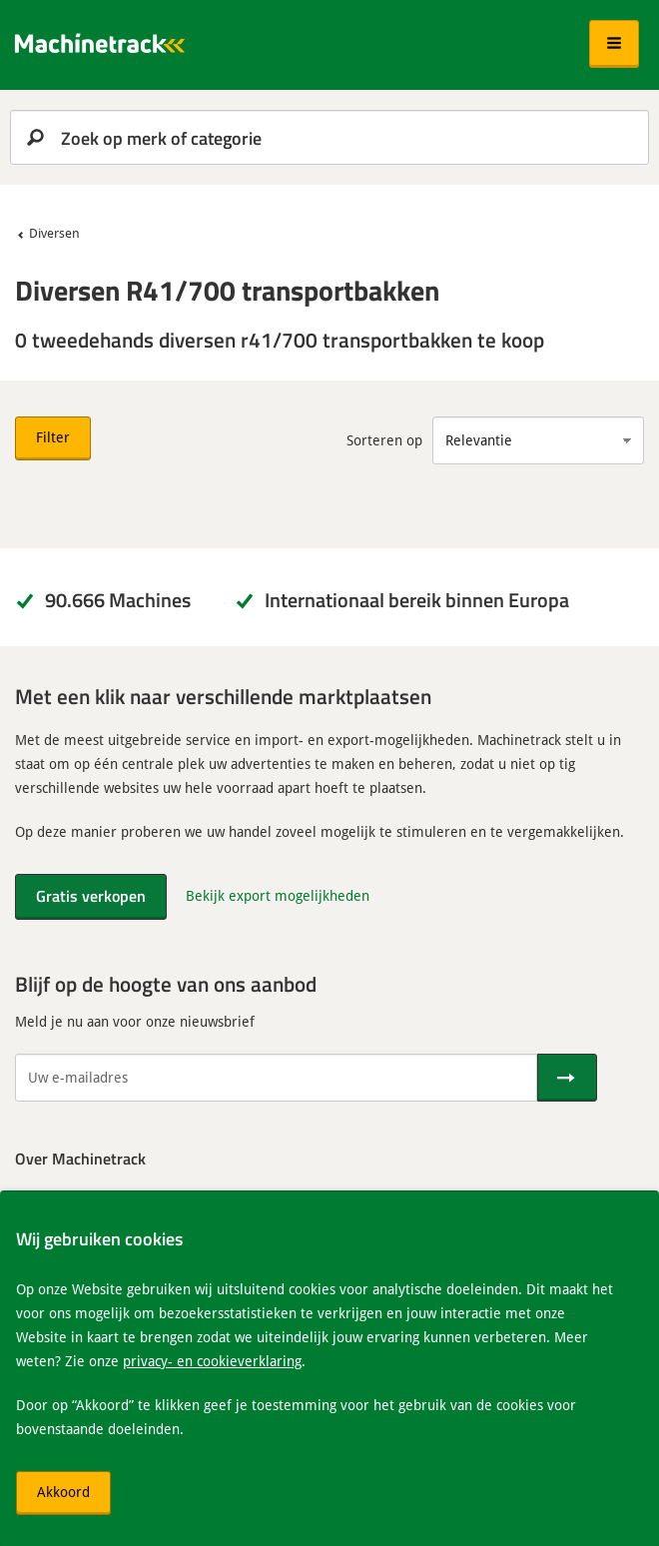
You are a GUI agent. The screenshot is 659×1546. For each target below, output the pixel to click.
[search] (329, 137)
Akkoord (63, 1491)
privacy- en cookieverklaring (212, 1360)
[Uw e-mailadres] (276, 1078)
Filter (53, 436)
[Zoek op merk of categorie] (329, 137)
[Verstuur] (567, 1078)
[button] (614, 44)
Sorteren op (384, 439)
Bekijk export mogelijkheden (277, 895)
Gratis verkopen (91, 895)
